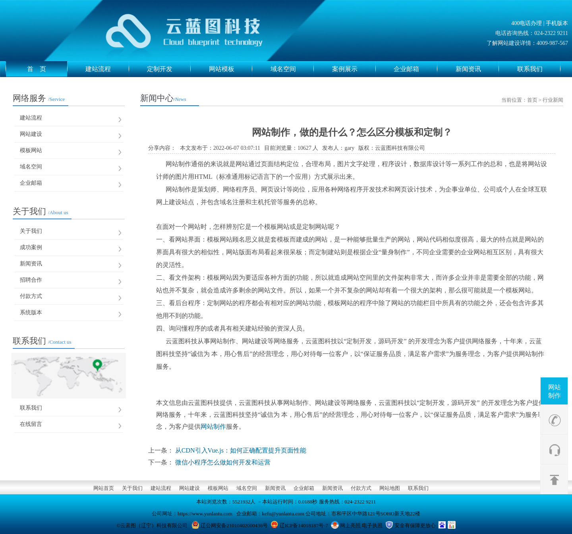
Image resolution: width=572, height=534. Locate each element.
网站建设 (31, 134)
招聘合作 (31, 280)
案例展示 (354, 69)
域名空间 (292, 69)
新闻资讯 (477, 69)
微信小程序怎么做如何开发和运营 (223, 462)
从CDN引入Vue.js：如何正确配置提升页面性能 (240, 450)
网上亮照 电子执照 (361, 525)
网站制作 (554, 391)
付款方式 (31, 296)
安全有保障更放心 (415, 525)
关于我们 (40, 211)
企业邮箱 (415, 69)
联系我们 (539, 69)
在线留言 (31, 424)
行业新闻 (553, 100)
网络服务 (39, 98)
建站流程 (107, 69)
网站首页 (103, 488)
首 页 (47, 69)
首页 (532, 100)
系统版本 (31, 312)
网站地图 (389, 488)
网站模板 (231, 69)
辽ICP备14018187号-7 (304, 525)
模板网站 (31, 150)
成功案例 (31, 247)
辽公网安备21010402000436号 (234, 525)
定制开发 (169, 69)
